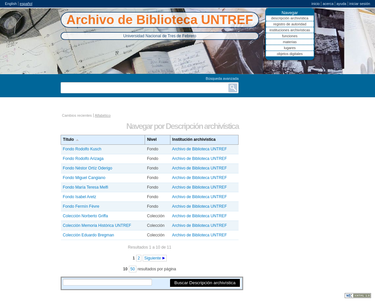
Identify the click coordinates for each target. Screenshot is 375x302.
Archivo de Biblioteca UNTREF (199, 149)
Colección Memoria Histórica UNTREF (97, 225)
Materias (290, 42)
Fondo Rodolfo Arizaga (83, 158)
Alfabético (103, 115)
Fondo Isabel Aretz (79, 197)
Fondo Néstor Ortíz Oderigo (87, 168)
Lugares (290, 48)
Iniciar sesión (359, 4)
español (26, 4)
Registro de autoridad (289, 24)
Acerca (328, 4)
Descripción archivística (289, 18)
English (11, 4)
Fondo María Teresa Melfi (85, 187)
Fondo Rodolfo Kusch (82, 149)
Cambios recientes (77, 115)
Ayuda (341, 4)
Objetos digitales (290, 54)
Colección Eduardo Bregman (88, 235)
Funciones (290, 36)
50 (132, 269)
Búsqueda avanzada (222, 78)
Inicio (315, 4)
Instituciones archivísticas (290, 30)
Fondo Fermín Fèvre (81, 206)
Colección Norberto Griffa (85, 216)
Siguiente (152, 258)
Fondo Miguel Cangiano (84, 177)
